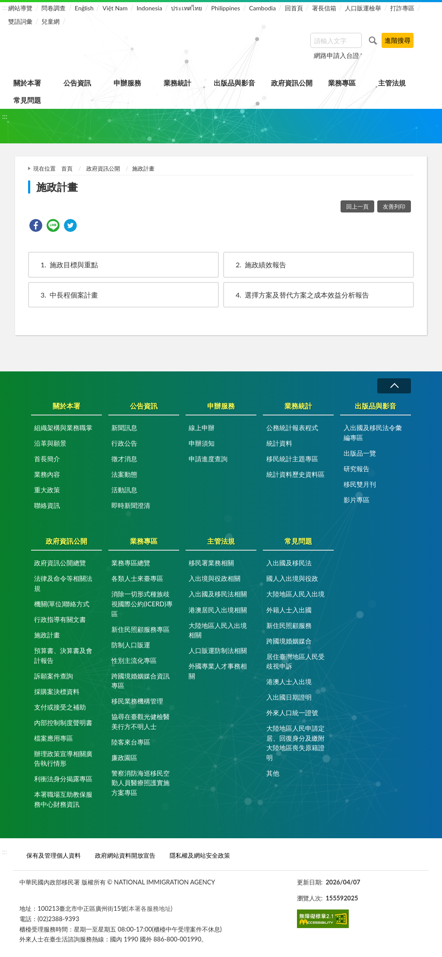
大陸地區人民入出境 (295, 594)
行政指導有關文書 (60, 619)
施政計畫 (47, 635)
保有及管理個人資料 (53, 855)
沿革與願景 (50, 443)
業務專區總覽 (130, 563)
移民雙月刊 (360, 484)
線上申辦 (202, 427)
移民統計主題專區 (292, 459)
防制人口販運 (130, 645)
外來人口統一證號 (292, 712)
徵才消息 (124, 459)
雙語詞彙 (20, 21)
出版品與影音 (234, 83)
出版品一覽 (360, 453)
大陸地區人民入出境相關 (218, 630)
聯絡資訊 (47, 505)
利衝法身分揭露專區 (63, 779)
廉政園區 (124, 757)
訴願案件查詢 (53, 676)
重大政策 (47, 490)
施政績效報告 (256, 264)
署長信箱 (324, 8)
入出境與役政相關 (214, 578)
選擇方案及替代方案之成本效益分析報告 (298, 295)
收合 (394, 385)
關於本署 (27, 83)
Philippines (225, 8)
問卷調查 (53, 8)
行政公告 (124, 443)
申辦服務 (127, 83)
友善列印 (394, 206)
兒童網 (50, 21)
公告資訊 (77, 83)
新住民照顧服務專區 (140, 629)
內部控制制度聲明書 (63, 722)
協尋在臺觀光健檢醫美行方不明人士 (140, 721)
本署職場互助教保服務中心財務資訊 (63, 799)
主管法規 (392, 83)
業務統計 (177, 83)
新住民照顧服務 (289, 625)
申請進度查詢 (208, 459)
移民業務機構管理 (137, 701)
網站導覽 (20, 8)
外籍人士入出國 (289, 610)
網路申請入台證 (336, 55)
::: (4, 7)
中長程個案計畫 (65, 295)
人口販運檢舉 (363, 8)
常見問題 (27, 100)
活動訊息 (124, 490)
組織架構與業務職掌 (63, 427)
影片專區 (356, 500)
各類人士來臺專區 (137, 578)
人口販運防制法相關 (218, 650)
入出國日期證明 (289, 697)
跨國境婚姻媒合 (289, 641)
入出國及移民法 (289, 563)
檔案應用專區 (53, 738)
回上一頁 (357, 206)
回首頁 (294, 8)
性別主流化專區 (134, 660)
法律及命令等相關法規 (63, 583)
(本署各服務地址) (150, 908)
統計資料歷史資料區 (295, 474)
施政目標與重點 (65, 264)
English (84, 8)
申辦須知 (202, 443)
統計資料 (279, 443)
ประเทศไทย (186, 8)
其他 (272, 773)
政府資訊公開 (292, 83)
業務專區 (342, 83)
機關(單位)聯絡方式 (61, 604)
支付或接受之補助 (60, 707)
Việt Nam (115, 8)
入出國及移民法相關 (218, 594)
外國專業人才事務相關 (218, 671)
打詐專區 (402, 8)
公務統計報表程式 (292, 427)
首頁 (67, 168)
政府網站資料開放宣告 (125, 855)
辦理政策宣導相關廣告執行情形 (63, 758)
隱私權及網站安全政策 (200, 855)
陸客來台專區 (130, 742)
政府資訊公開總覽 (60, 563)
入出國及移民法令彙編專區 (373, 432)
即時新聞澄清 (130, 505)
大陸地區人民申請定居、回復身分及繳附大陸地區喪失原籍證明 (295, 742)
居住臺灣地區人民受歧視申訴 (295, 661)
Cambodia (262, 8)
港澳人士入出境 (289, 681)
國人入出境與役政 (292, 578)
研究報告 (356, 468)
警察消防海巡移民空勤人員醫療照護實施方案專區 (140, 782)
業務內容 (47, 474)
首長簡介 (47, 459)
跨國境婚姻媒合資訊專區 (140, 681)
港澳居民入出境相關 (218, 610)
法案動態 (124, 474)
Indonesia (149, 8)
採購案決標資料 (56, 691)
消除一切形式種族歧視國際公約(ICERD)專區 (142, 603)
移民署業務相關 (211, 563)
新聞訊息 (124, 427)
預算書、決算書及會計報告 (63, 655)
